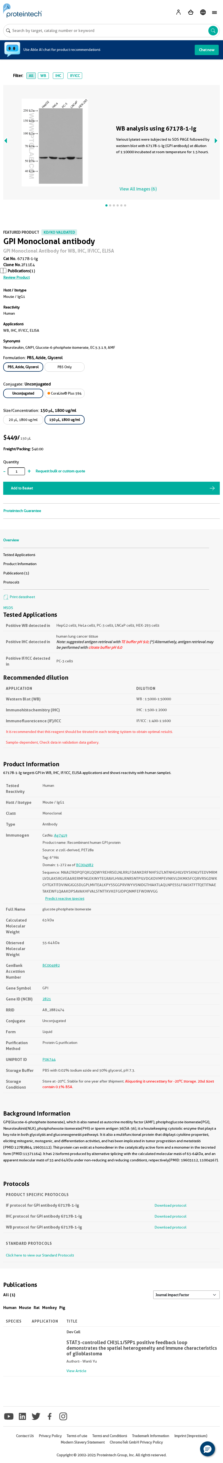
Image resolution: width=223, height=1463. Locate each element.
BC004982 (84, 865)
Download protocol (170, 1205)
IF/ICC (75, 76)
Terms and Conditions (109, 1436)
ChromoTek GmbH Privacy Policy (136, 1442)
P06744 (48, 1059)
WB (43, 76)
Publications (19, 271)
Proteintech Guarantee (22, 511)
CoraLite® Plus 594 (64, 393)
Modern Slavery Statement (83, 1442)
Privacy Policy (50, 1436)
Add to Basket (22, 488)
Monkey (49, 1307)
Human (10, 1307)
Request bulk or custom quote (60, 471)
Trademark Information (150, 1436)
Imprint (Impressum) (190, 1436)
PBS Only (65, 367)
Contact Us (25, 1436)
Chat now (206, 50)
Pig (62, 1307)
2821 (46, 999)
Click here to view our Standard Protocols (40, 1255)
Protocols (11, 582)
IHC (58, 76)
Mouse (25, 1307)
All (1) (9, 1294)
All (31, 76)
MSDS (8, 608)
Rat (37, 1307)
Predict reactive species (64, 898)
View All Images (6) (138, 189)
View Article (76, 1371)
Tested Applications (19, 555)
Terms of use (77, 1436)
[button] (207, 1448)
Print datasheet (19, 597)
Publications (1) (16, 573)
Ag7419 (60, 835)
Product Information (20, 564)
